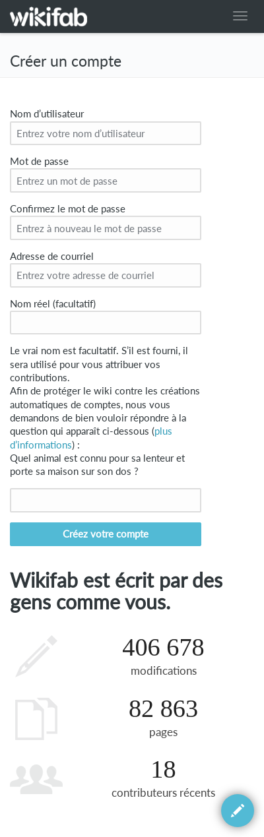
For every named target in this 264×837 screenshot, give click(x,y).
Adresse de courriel (52, 256)
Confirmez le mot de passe (67, 208)
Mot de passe (39, 161)
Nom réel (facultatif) (53, 303)
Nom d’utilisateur (47, 113)
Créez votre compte (105, 534)
